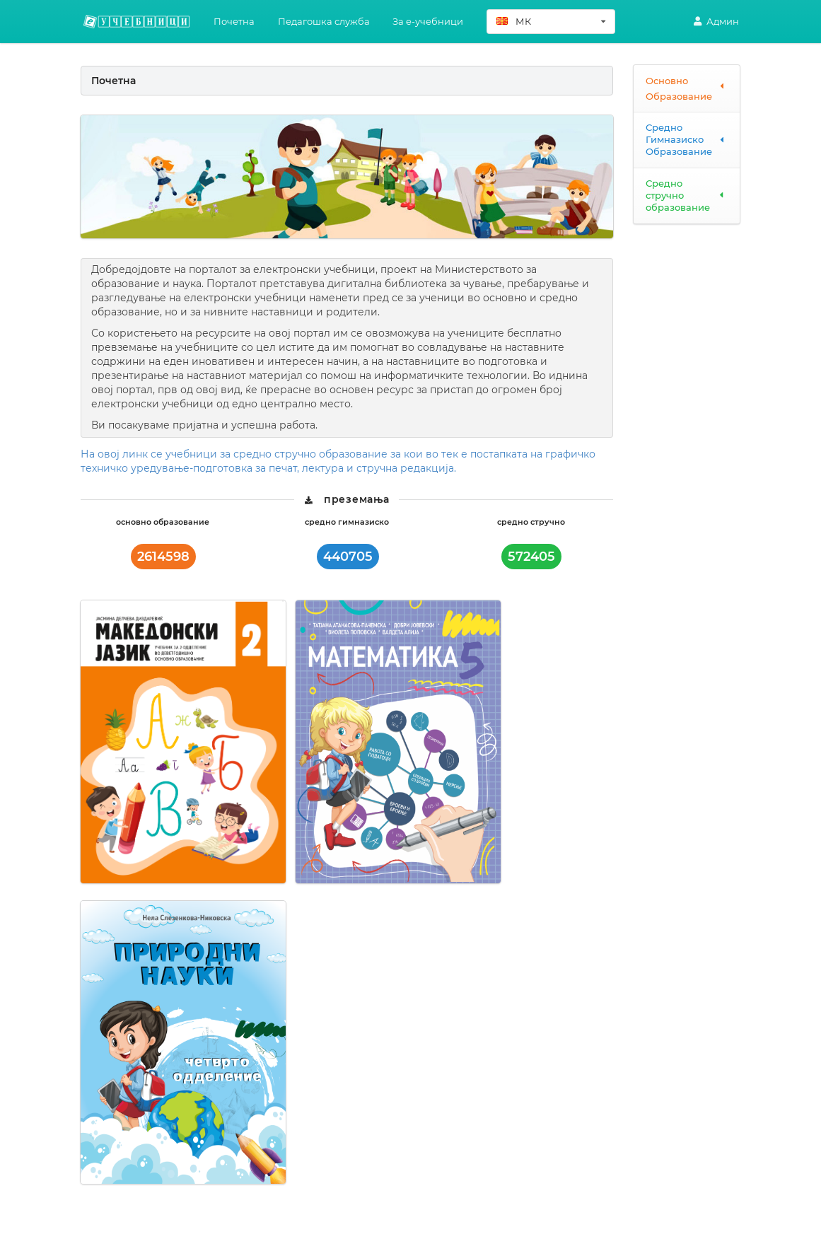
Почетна (234, 21)
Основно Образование (686, 88)
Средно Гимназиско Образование (686, 139)
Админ (715, 21)
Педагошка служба (324, 21)
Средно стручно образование (686, 195)
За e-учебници (427, 21)
